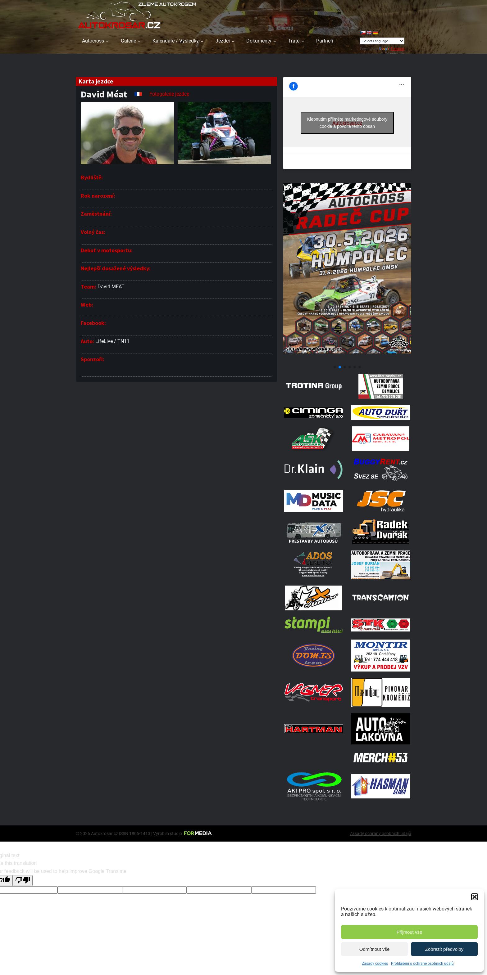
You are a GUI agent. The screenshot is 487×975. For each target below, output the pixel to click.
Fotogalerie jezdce (169, 94)
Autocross (93, 41)
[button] (474, 897)
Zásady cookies (375, 963)
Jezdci (223, 41)
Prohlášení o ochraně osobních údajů (422, 963)
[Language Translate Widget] (382, 41)
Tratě (293, 41)
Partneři (324, 41)
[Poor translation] (23, 880)
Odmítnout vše (374, 949)
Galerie (128, 41)
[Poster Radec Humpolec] (347, 360)
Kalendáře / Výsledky (175, 41)
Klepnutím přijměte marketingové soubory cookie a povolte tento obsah (347, 123)
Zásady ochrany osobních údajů (380, 833)
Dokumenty (258, 41)
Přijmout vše (409, 932)
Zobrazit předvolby (444, 949)
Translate (391, 49)
